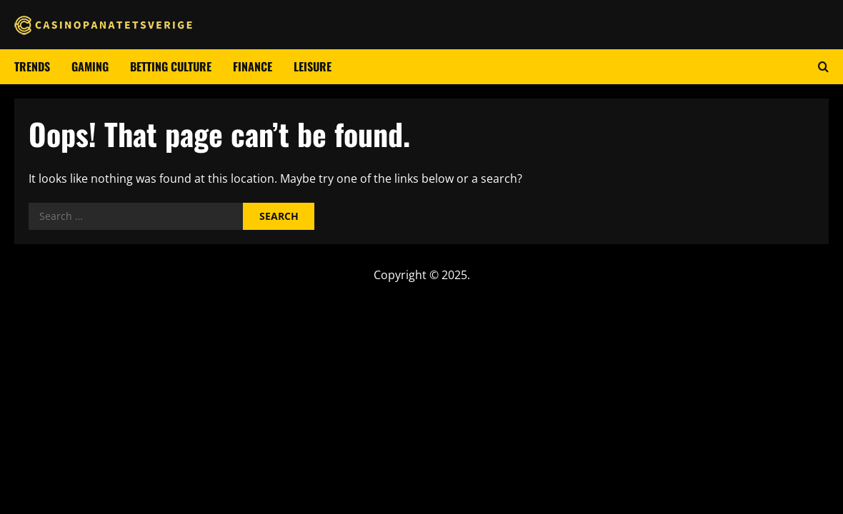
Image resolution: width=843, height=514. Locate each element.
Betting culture (170, 66)
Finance (252, 66)
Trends (32, 66)
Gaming (90, 66)
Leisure (312, 66)
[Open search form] (823, 67)
